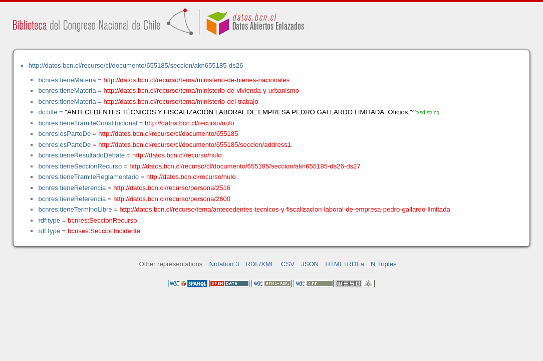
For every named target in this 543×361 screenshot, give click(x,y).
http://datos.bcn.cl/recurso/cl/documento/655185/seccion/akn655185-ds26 (136, 65)
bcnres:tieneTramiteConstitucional (87, 123)
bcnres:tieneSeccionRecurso (80, 166)
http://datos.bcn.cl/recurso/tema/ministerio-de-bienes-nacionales (197, 80)
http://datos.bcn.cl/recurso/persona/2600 (171, 199)
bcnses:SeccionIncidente (104, 231)
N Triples (384, 264)
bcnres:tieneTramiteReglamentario (88, 176)
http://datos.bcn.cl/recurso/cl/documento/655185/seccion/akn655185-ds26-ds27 (244, 166)
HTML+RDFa (344, 264)
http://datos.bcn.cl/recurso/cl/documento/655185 (168, 133)
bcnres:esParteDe (64, 133)
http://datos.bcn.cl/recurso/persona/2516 (171, 188)
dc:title (47, 112)
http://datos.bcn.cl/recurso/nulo (189, 123)
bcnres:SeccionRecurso (102, 220)
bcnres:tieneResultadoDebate (81, 155)
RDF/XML (260, 264)
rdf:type (49, 220)
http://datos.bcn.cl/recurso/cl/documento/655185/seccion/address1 (194, 144)
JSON (310, 264)
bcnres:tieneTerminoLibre (75, 209)
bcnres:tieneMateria (67, 80)
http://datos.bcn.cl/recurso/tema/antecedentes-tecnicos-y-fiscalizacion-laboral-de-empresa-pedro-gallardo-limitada (285, 209)
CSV (288, 264)
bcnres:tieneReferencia (72, 188)
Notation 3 (224, 264)
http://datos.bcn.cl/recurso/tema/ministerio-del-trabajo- (182, 101)
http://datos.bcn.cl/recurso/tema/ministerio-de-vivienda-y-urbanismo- (203, 90)
